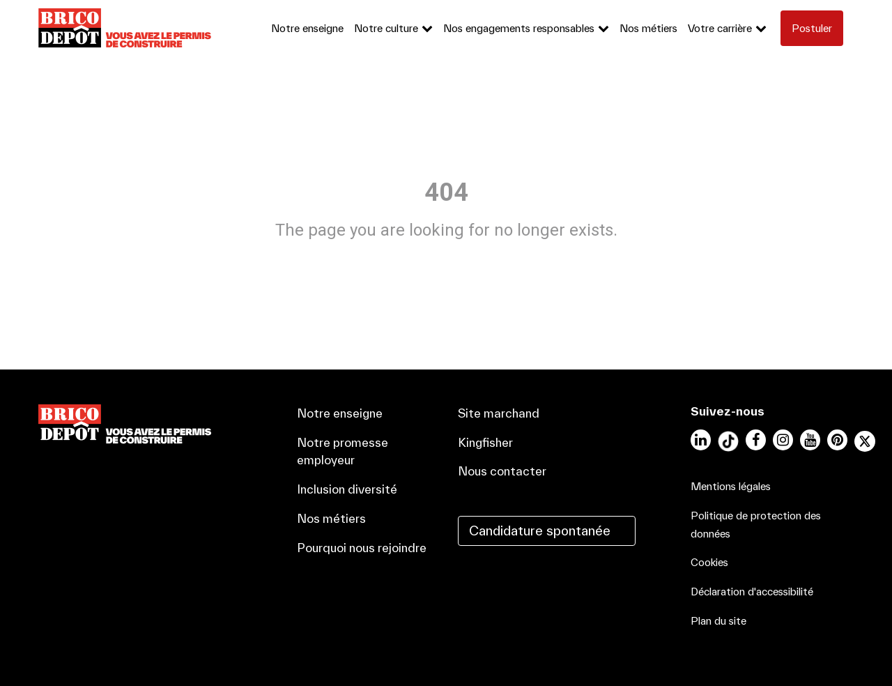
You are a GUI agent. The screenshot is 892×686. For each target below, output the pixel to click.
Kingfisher (485, 442)
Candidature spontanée (539, 530)
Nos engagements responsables (518, 28)
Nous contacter (502, 471)
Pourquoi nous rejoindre (361, 547)
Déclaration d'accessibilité (752, 591)
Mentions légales (731, 486)
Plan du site (718, 621)
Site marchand (498, 413)
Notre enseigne (307, 28)
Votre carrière (720, 28)
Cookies (709, 562)
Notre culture (386, 28)
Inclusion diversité (347, 489)
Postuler (812, 28)
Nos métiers (648, 28)
